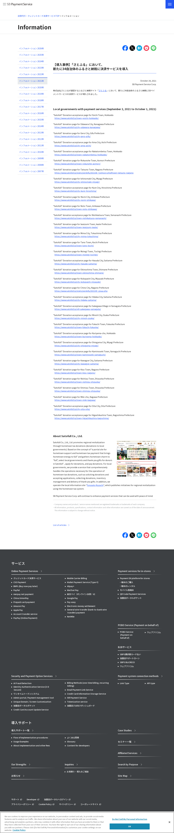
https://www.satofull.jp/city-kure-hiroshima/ (75, 191)
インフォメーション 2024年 (31, 61)
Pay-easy (71, 602)
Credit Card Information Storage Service (86, 693)
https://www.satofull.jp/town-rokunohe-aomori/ (77, 163)
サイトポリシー (66, 804)
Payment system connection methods (138, 676)
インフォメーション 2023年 (31, 67)
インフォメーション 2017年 (31, 106)
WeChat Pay (73, 590)
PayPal (16, 590)
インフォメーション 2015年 (31, 119)
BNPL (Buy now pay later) (25, 586)
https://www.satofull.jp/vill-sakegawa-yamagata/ (77, 309)
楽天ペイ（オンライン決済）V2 (81, 594)
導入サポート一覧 (20, 730)
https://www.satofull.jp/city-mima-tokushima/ (76, 236)
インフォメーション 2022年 (31, 74)
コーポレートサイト (89, 804)
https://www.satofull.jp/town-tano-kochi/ (74, 245)
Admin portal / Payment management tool (33, 697)
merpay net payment (23, 594)
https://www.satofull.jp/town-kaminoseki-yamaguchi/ (80, 354)
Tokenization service (77, 701)
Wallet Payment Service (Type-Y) (82, 582)
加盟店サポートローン (130, 658)
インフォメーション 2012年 (31, 139)
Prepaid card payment (24, 602)
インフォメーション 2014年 (31, 126)
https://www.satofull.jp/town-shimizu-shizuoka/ (77, 391)
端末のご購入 (127, 582)
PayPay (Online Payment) (25, 618)
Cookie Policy (45, 804)
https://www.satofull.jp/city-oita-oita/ (72, 409)
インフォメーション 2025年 (31, 54)
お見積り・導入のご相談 (78, 771)
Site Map (122, 775)
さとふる (103, 90)
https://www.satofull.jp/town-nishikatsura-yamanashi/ (80, 218)
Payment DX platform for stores (135, 578)
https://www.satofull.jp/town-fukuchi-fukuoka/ (76, 327)
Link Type (124, 683)
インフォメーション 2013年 (31, 132)
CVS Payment (19, 582)
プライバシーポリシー (21, 804)
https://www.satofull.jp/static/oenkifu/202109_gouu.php (81, 291)
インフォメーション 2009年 (31, 158)
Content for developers (78, 745)
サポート (15, 799)
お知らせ (15, 775)
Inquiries (69, 764)
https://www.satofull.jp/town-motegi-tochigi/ (76, 254)
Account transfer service (25, 614)
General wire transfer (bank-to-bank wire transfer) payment (87, 611)
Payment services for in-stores (134, 571)
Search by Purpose (128, 764)
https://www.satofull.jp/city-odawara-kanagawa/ (77, 127)
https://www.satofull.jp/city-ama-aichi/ (72, 145)
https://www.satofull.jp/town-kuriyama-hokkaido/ (78, 336)
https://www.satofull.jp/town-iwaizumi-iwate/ (76, 227)
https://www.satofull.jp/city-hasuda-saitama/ (75, 263)
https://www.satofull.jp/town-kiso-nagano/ (74, 372)
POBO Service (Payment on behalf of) (126, 634)
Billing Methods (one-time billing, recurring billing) (88, 684)
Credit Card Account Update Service (31, 709)
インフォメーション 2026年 (31, 48)
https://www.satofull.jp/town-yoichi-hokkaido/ (76, 118)
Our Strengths (18, 764)
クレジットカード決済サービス (27, 578)
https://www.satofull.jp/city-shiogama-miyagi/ (76, 345)
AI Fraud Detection (22, 683)
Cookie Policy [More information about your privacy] (19, 830)
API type (151, 683)
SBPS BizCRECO (127, 662)
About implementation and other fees (31, 745)
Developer (31, 799)
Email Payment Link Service (80, 689)
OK (129, 826)
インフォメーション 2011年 (31, 145)
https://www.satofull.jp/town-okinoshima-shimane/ (79, 272)
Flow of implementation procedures (30, 737)
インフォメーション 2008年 (31, 164)
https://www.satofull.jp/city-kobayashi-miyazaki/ (77, 281)
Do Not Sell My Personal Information (129, 819)
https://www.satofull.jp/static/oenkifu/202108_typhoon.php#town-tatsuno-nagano (94, 172)
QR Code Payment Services (133, 594)
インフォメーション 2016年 (31, 113)
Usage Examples (21, 741)
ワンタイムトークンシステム (26, 693)
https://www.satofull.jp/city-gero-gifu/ (72, 136)
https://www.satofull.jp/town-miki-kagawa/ (75, 400)
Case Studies (125, 730)
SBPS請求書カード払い (130, 654)
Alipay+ (70, 586)
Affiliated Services (127, 753)
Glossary (71, 741)
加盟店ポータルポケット (24, 705)
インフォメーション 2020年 (31, 87)
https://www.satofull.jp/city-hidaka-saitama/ (75, 300)
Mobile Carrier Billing (77, 578)
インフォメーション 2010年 (31, 152)
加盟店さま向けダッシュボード (81, 705)
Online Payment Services (24, 571)
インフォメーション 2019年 (31, 93)
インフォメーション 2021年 (31, 80)
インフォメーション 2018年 (31, 100)
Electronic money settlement (81, 606)
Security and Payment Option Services (32, 676)
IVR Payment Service (77, 697)
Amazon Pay (19, 606)
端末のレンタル (128, 586)
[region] (87, 822)
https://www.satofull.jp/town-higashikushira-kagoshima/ (81, 418)
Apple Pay (18, 610)
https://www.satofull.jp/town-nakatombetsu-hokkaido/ (80, 154)
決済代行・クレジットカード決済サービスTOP (38, 15)
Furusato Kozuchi (95, 485)
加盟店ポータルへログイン (56, 799)
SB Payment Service (17, 4)
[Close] (169, 822)
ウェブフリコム (154, 632)
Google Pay (72, 598)
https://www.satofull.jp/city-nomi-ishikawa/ (75, 200)
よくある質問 (73, 737)
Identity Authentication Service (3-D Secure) (31, 688)
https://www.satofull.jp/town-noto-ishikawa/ (75, 209)
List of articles (59, 525)
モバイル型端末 (127, 590)
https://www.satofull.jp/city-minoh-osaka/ (74, 318)
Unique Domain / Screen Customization (32, 701)
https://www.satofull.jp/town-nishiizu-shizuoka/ (77, 381)
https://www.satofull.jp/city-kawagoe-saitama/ (76, 363)
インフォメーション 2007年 (31, 171)
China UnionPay (21, 598)
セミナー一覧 (124, 741)
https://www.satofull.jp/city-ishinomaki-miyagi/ (77, 181)
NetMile (70, 616)
